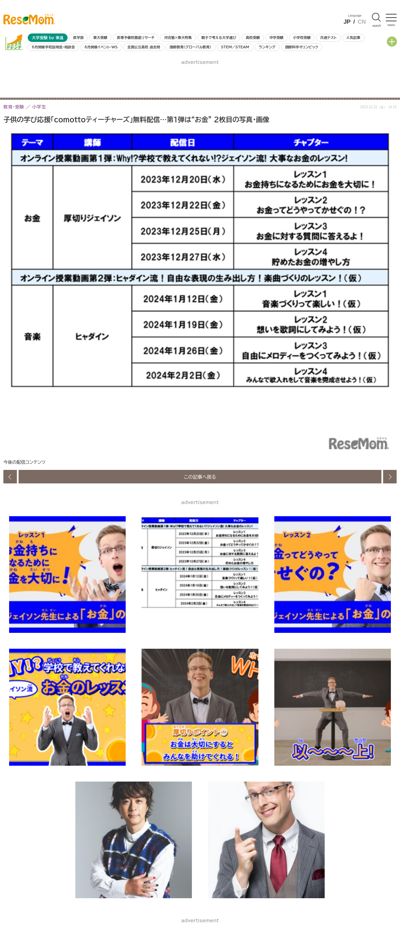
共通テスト (328, 37)
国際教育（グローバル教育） (190, 47)
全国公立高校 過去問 (143, 47)
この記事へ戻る (200, 476)
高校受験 (253, 37)
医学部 (78, 37)
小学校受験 (301, 37)
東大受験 (100, 37)
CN (361, 22)
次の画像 (390, 476)
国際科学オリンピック (301, 47)
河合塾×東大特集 (178, 37)
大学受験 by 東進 (48, 38)
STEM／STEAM (235, 47)
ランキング (267, 47)
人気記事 (353, 37)
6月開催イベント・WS (101, 47)
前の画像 (10, 476)
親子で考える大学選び (218, 37)
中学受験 (276, 37)
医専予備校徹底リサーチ (136, 37)
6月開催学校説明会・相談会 (53, 47)
